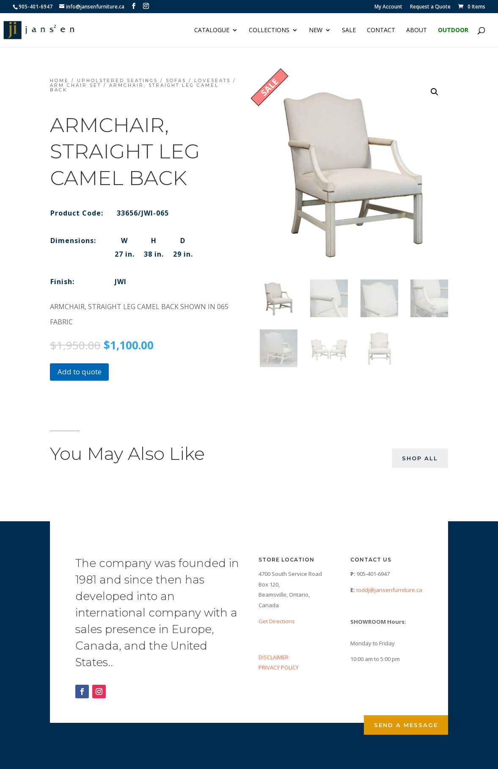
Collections (269, 30)
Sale (349, 30)
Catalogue (211, 30)
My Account (388, 7)
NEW (315, 30)
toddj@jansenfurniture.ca (389, 590)
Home (59, 80)
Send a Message (406, 725)
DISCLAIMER (274, 657)
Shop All (420, 458)
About (416, 30)
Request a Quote (430, 7)
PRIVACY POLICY (279, 667)
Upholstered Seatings (117, 80)
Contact (381, 30)
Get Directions (277, 621)
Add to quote (80, 371)
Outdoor (453, 30)
